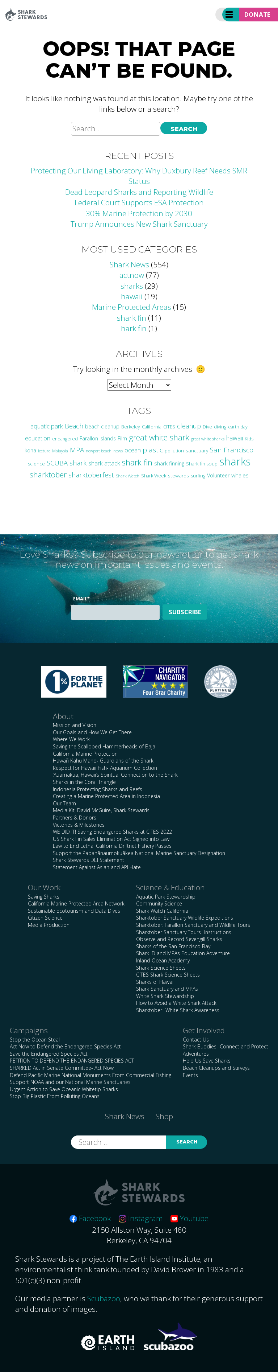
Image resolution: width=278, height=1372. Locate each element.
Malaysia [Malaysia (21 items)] (60, 450)
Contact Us (196, 1039)
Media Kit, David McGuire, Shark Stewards (101, 810)
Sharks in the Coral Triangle (84, 782)
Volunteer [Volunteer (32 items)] (218, 475)
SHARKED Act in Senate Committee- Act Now (62, 1067)
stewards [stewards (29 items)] (178, 475)
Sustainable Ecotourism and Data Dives (74, 910)
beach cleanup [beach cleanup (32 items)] (102, 426)
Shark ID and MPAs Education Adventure (183, 953)
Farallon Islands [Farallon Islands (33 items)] (98, 438)
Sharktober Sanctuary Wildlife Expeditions (184, 917)
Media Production (49, 924)
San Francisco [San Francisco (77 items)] (231, 450)
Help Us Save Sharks (207, 1060)
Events (190, 1075)
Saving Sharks (43, 896)
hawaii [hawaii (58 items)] (234, 438)
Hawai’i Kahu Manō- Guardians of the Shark (103, 760)
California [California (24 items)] (151, 427)
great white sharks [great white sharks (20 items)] (207, 438)
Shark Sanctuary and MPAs (167, 988)
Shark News (129, 264)
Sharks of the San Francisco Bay (173, 946)
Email (81, 599)
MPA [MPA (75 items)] (77, 450)
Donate (257, 14)
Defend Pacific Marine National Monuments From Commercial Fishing (90, 1075)
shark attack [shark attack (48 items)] (104, 463)
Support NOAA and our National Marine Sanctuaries (70, 1082)
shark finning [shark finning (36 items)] (169, 463)
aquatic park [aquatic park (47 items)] (46, 426)
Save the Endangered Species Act (49, 1053)
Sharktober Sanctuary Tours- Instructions (183, 932)
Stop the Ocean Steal (35, 1039)
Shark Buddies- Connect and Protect (225, 1046)
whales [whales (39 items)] (240, 475)
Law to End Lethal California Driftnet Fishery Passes (112, 845)
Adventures (196, 1053)
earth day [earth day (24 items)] (238, 427)
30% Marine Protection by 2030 (139, 213)
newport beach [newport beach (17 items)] (98, 450)
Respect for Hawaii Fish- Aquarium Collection (105, 767)
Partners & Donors (74, 817)
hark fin (134, 328)
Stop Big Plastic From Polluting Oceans (55, 1096)
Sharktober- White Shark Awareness (177, 1010)
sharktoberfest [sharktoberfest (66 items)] (91, 474)
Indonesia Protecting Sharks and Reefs (97, 789)
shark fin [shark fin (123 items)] (137, 462)
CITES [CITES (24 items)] (169, 427)
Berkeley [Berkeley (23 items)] (130, 427)
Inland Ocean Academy (163, 960)
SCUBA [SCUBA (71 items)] (57, 462)
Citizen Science (45, 917)
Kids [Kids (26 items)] (249, 438)
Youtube (189, 1218)
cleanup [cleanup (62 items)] (189, 426)
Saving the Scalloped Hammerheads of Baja (104, 746)
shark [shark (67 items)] (78, 462)
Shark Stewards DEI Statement (88, 860)
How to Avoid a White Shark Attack (176, 1002)
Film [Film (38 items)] (122, 438)
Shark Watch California (162, 910)
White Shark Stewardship (165, 996)
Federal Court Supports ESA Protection (139, 202)
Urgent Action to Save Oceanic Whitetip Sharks (64, 1089)
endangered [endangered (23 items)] (65, 439)
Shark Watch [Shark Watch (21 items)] (127, 475)
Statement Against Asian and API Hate (97, 867)
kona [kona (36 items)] (30, 450)
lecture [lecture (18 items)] (44, 450)
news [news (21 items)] (118, 450)
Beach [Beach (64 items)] (74, 426)
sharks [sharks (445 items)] (234, 461)
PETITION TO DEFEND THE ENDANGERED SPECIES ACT (72, 1060)
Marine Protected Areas (131, 307)
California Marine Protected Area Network (76, 903)
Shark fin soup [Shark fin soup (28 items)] (202, 463)
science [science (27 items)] (36, 463)
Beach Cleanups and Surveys (216, 1067)
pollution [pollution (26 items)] (174, 450)
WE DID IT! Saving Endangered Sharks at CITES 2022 (112, 831)
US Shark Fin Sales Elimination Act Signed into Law (111, 838)
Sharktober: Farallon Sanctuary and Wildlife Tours (193, 924)
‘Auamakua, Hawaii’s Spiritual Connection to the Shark (115, 774)
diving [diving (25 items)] (220, 426)
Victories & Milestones (79, 824)
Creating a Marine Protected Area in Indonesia (106, 796)
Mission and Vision (74, 725)
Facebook (90, 1218)
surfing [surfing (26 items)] (198, 475)
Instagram (141, 1218)
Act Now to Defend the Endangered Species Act (65, 1046)
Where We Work (71, 739)
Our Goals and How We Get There (92, 732)
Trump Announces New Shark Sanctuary (139, 224)
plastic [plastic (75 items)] (153, 450)
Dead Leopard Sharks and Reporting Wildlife (139, 192)
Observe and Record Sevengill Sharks (179, 939)
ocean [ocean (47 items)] (133, 450)
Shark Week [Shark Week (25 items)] (153, 475)
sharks (132, 286)
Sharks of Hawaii (155, 981)
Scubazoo (103, 1298)
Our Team (64, 803)
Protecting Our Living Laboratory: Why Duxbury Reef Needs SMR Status (139, 175)
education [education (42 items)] (37, 438)
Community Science (159, 903)
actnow (131, 275)
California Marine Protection (85, 753)
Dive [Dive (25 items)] (207, 426)
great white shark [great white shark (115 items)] (159, 437)
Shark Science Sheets (161, 967)
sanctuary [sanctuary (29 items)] (197, 450)
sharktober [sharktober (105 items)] (48, 474)
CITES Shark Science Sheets (168, 974)
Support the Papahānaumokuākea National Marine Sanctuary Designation (139, 853)
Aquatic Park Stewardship (165, 896)
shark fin (131, 318)
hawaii (132, 296)
